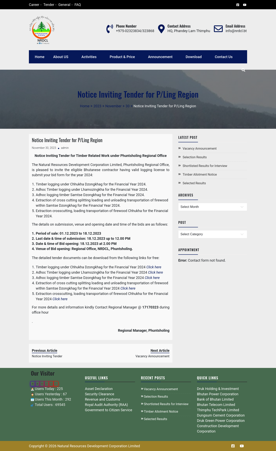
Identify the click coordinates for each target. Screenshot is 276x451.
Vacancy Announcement (200, 148)
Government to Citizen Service (108, 410)
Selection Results (195, 157)
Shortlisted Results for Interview (205, 166)
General (59, 5)
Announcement (160, 57)
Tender (43, 5)
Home (39, 57)
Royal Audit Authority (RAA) (106, 405)
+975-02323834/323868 (135, 31)
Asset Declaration (99, 389)
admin (65, 148)
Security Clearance (99, 394)
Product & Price (122, 57)
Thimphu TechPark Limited (218, 410)
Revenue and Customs (102, 399)
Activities (89, 57)
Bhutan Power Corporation (217, 394)
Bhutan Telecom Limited (216, 405)
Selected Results (194, 183)
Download (194, 57)
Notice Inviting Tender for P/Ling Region (67, 140)
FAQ (72, 5)
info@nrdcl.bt (236, 31)
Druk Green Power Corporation (221, 421)
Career (29, 5)
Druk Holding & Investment (218, 389)
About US (60, 57)
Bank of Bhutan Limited (215, 399)
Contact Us (224, 57)
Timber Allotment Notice (200, 174)
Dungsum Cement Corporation (221, 415)
